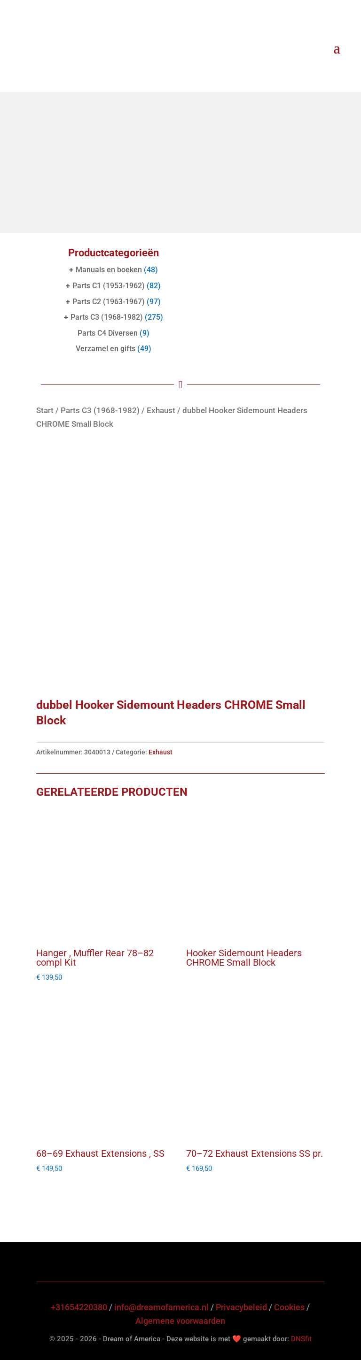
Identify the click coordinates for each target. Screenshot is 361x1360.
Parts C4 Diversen (108, 333)
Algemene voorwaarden (180, 1321)
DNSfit (301, 1339)
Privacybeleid (241, 1307)
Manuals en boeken (109, 269)
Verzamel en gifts (105, 348)
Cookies (289, 1307)
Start (45, 410)
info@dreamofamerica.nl (161, 1307)
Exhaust (161, 410)
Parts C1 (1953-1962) (108, 285)
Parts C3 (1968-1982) (107, 317)
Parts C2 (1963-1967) (108, 301)
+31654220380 (79, 1307)
